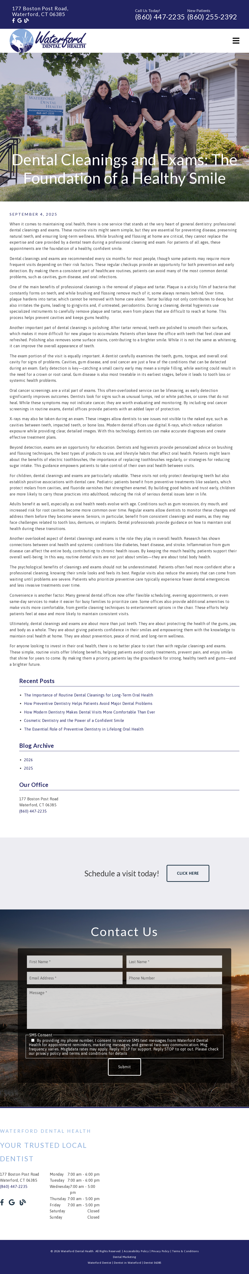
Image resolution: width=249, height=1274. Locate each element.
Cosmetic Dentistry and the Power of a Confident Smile (74, 720)
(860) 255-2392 (212, 17)
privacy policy (48, 1053)
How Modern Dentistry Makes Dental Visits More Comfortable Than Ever (89, 712)
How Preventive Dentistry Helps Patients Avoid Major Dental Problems (88, 703)
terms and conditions (88, 1053)
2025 (28, 768)
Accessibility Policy (136, 1251)
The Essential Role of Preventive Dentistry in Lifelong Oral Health (83, 729)
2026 (28, 760)
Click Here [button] (188, 873)
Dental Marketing (124, 1257)
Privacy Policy (160, 1251)
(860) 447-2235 (160, 17)
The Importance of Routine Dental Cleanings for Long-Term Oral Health (88, 695)
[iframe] (199, 1174)
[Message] (124, 1008)
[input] (75, 962)
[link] (13, 20)
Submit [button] (124, 1067)
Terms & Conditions (185, 1251)
